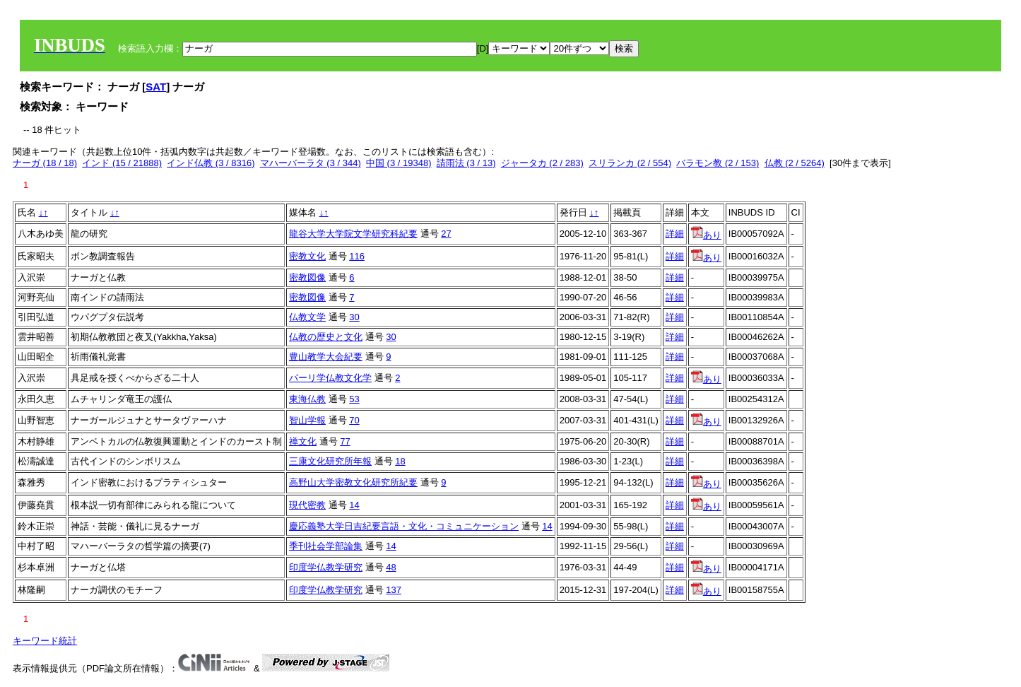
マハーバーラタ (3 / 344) (310, 163)
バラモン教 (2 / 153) (717, 163)
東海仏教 (307, 399)
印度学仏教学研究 (325, 567)
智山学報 (307, 420)
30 (354, 317)
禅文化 (303, 441)
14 (354, 505)
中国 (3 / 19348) (399, 163)
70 (354, 420)
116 (357, 256)
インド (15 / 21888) (122, 163)
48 (391, 567)
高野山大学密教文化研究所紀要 (353, 482)
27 (446, 233)
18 (400, 461)
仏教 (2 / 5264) (795, 163)
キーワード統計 (45, 640)
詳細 (675, 233)
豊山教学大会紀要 (325, 356)
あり (706, 235)
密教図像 (307, 277)
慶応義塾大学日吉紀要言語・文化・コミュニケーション (404, 526)
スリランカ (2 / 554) (630, 163)
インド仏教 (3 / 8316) (210, 163)
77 (345, 441)
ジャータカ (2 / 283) (542, 163)
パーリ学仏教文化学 (330, 377)
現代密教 (307, 505)
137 (393, 590)
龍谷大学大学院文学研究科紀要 (353, 233)
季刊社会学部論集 (325, 546)
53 (354, 399)
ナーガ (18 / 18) (45, 163)
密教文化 (307, 256)
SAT (156, 87)
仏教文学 (307, 317)
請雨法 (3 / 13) (466, 163)
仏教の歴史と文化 (325, 336)
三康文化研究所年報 (330, 461)
